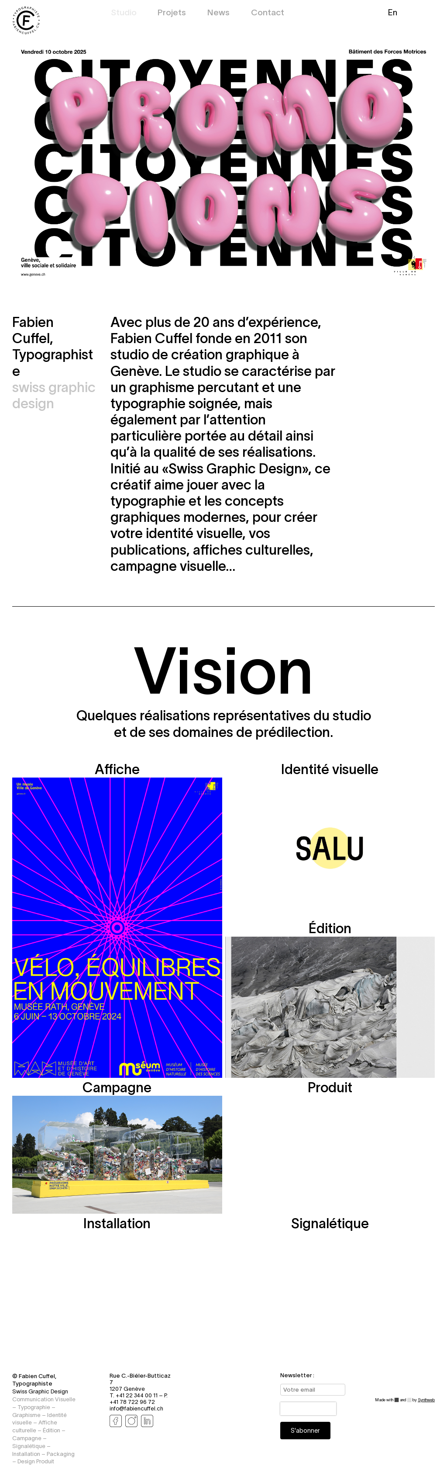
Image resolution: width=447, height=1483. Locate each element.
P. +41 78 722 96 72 (139, 1398)
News (218, 13)
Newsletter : (297, 1375)
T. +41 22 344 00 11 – (137, 1395)
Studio (124, 13)
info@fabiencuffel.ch (136, 1408)
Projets (172, 13)
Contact (267, 13)
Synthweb (426, 1400)
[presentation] (308, 1408)
